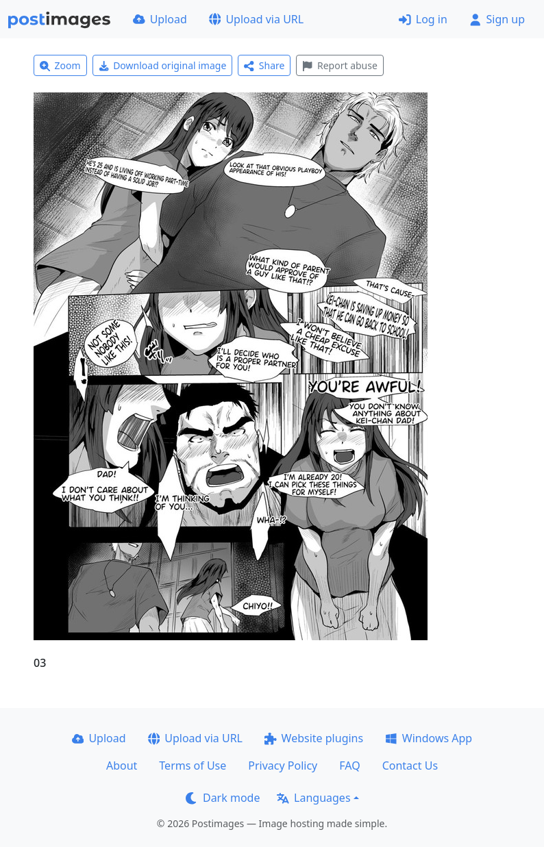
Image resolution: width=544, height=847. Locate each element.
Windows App (428, 738)
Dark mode (223, 797)
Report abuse (339, 65)
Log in (423, 19)
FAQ (349, 765)
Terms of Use (192, 765)
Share (264, 65)
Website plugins (313, 738)
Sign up (497, 19)
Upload (160, 19)
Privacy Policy (282, 765)
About (121, 765)
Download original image (163, 65)
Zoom (60, 65)
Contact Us (410, 765)
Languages (313, 797)
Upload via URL (256, 19)
